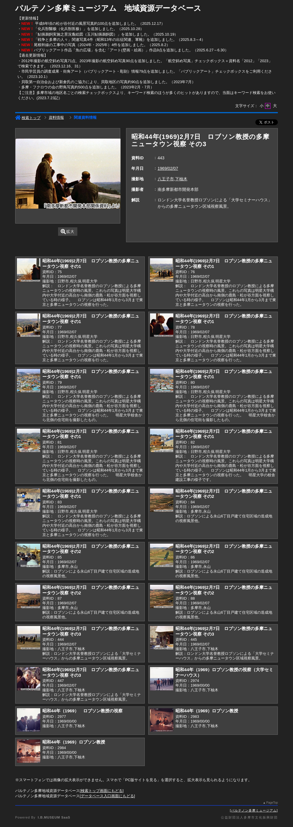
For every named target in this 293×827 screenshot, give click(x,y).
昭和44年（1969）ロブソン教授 (206, 710)
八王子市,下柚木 (172, 179)
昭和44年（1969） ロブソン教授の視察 (82, 710)
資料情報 (56, 117)
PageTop (272, 802)
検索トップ (28, 118)
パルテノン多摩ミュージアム (254, 810)
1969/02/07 (168, 168)
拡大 (67, 231)
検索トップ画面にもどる (102, 790)
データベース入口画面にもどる (107, 796)
